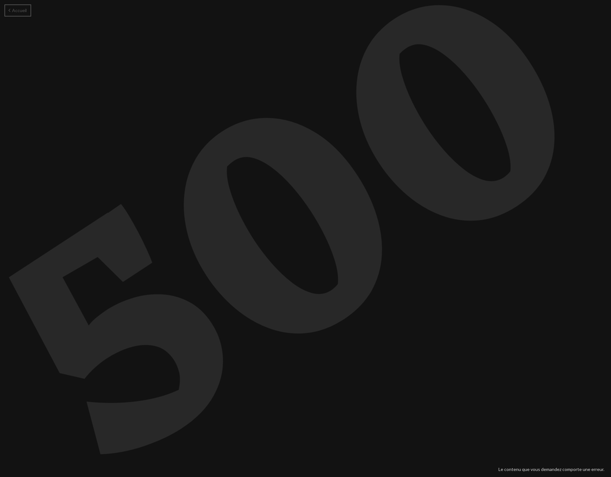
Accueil (18, 10)
